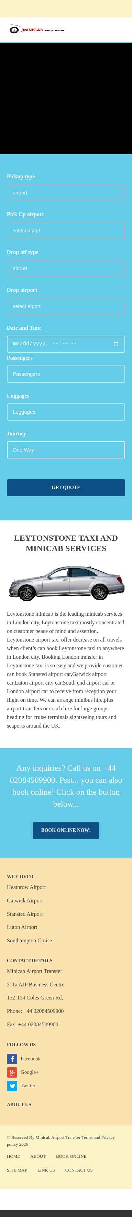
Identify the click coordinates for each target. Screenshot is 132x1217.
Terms (86, 1137)
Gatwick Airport (25, 900)
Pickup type (21, 176)
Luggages (18, 396)
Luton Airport (22, 927)
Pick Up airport (25, 214)
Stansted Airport (25, 914)
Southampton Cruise (29, 940)
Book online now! (66, 830)
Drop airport (22, 290)
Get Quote (66, 487)
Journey (16, 433)
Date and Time (24, 328)
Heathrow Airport (26, 887)
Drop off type (22, 252)
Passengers (20, 358)
